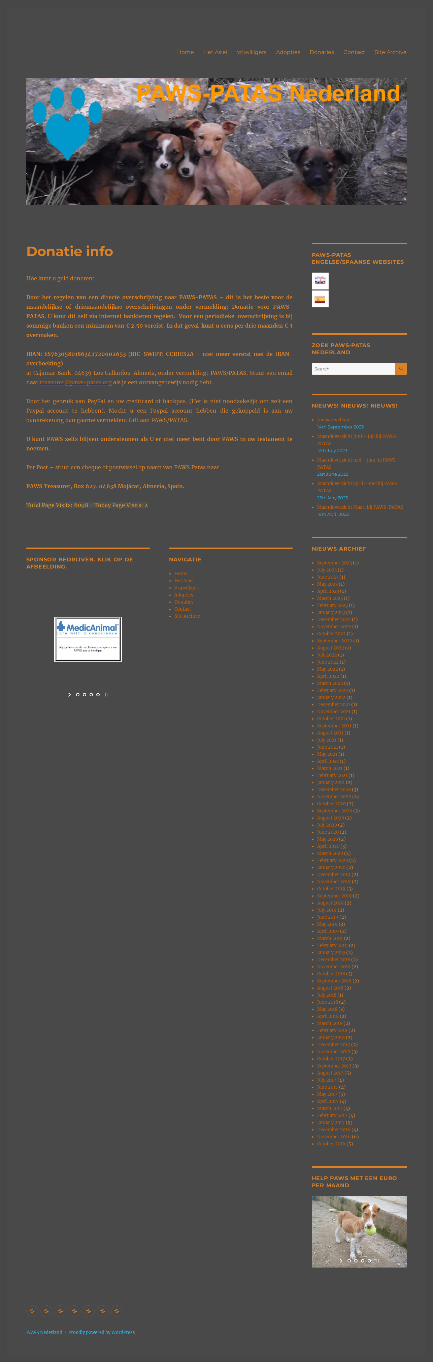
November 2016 (334, 1137)
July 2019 (327, 910)
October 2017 (331, 1059)
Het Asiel (215, 52)
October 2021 (331, 719)
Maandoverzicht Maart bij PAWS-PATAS (360, 507)
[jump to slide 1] (77, 694)
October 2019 (331, 889)
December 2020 (334, 790)
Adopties (288, 52)
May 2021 (327, 754)
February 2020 (332, 860)
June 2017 (327, 1087)
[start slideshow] (70, 694)
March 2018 (329, 1023)
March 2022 (330, 683)
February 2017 (332, 1115)
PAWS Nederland (44, 1332)
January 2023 (331, 612)
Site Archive (391, 52)
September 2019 (334, 896)
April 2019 (328, 931)
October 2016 (331, 1144)
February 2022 (332, 690)
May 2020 (327, 839)
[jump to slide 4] (98, 694)
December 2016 (334, 1130)
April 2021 (328, 761)
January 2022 (331, 697)
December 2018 (333, 960)
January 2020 (331, 867)
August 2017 (330, 1073)
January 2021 (331, 782)
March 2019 (330, 938)
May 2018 (327, 1009)
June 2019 (327, 917)
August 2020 (330, 818)
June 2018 (327, 1002)
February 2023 (332, 605)
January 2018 (331, 1037)
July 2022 (327, 655)
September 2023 (334, 563)
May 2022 (327, 669)
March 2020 (330, 853)
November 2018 (334, 967)
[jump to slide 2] (84, 694)
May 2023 (327, 584)
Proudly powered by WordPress (101, 1332)
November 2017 (334, 1052)
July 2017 (326, 1080)
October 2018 (331, 974)
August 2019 (330, 903)
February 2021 (332, 775)
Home (185, 52)
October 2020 (331, 804)
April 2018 (328, 1016)
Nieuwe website (334, 420)
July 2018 (326, 995)
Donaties (322, 52)
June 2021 (327, 747)
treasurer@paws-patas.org (76, 382)
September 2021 (334, 726)
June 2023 (327, 577)
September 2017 (334, 1066)
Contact (354, 52)
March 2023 (330, 598)
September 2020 (334, 811)
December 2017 (333, 1045)
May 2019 (327, 924)
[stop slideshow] (105, 694)
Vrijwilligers (252, 52)
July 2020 (327, 825)
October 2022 (331, 634)
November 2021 (334, 712)
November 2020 (334, 797)
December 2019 (334, 875)
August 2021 (330, 733)
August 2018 (330, 988)
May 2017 (327, 1094)
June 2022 (328, 662)
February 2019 (332, 945)
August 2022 (330, 648)
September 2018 (334, 981)
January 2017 (331, 1122)
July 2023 (327, 570)
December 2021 (333, 704)
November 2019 (334, 882)
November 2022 (334, 627)
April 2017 (328, 1101)
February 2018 (332, 1030)
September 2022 (334, 641)
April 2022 (328, 676)
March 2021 (329, 768)
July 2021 (326, 740)
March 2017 (329, 1108)
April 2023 (328, 591)
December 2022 (334, 619)
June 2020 (328, 832)
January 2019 (331, 952)
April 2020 (328, 846)
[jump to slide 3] (91, 694)
